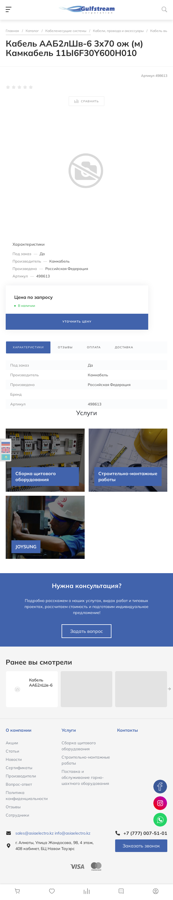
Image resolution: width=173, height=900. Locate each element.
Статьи (12, 751)
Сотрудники (17, 815)
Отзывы (13, 806)
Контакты (127, 730)
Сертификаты (19, 767)
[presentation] (169, 689)
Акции (12, 742)
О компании (18, 730)
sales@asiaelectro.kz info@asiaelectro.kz (52, 833)
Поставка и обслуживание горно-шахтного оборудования (85, 777)
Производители (21, 776)
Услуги (69, 730)
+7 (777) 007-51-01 (145, 833)
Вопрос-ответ (19, 784)
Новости (14, 759)
